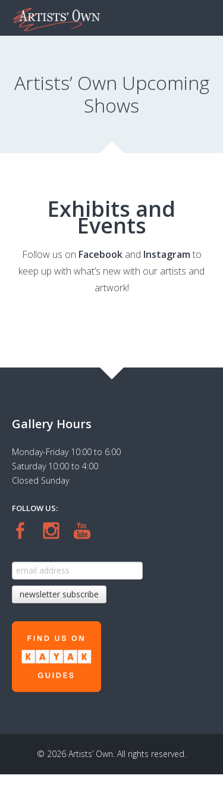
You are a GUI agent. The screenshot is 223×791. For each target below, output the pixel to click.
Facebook (100, 254)
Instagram (166, 254)
